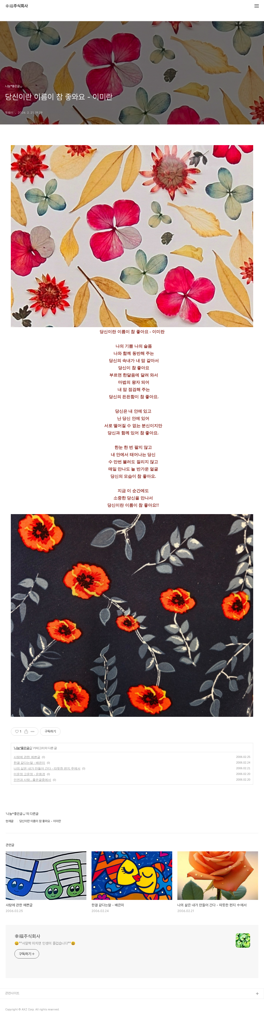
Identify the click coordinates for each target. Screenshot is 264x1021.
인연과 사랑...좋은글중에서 (32, 780)
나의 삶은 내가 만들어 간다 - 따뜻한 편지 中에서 (47, 768)
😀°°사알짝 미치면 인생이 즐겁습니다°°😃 (44, 943)
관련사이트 (12, 993)
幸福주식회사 (16, 6)
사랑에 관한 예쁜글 (27, 757)
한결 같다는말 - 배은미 (29, 763)
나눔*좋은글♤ (23, 748)
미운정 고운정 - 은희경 (29, 774)
